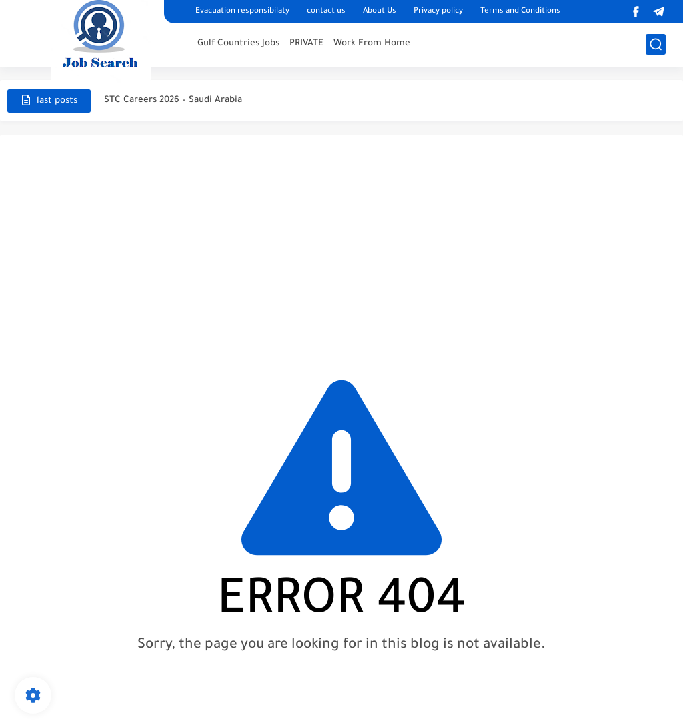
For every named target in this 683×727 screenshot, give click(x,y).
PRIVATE (306, 44)
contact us (326, 11)
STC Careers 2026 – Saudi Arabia (173, 100)
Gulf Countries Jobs (238, 44)
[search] (656, 44)
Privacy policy (438, 11)
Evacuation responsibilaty (242, 11)
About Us (379, 11)
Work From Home (371, 44)
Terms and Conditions (520, 11)
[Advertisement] (341, 248)
